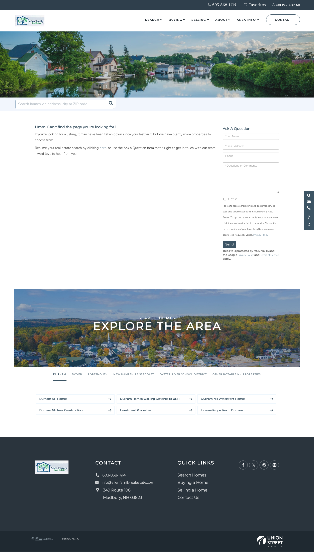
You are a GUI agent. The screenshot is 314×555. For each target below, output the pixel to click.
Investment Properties (135, 413)
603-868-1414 (222, 5)
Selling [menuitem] (198, 20)
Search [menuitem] (152, 20)
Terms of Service (269, 258)
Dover (48, 377)
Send (229, 247)
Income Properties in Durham (222, 413)
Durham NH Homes (53, 402)
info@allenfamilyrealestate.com (126, 486)
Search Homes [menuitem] (195, 478)
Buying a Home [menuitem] (196, 486)
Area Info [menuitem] (246, 20)
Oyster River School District (200, 377)
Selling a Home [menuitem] (196, 493)
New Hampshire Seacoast (132, 377)
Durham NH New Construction (61, 413)
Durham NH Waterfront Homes (223, 402)
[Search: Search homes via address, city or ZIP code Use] (64, 107)
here (103, 151)
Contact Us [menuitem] (192, 501)
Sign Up (294, 5)
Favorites (255, 5)
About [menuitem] (221, 20)
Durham (19, 377)
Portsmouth (81, 377)
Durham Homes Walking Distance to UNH (149, 402)
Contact (283, 20)
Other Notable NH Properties (273, 377)
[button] (109, 107)
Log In (280, 5)
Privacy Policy (260, 238)
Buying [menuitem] (175, 20)
